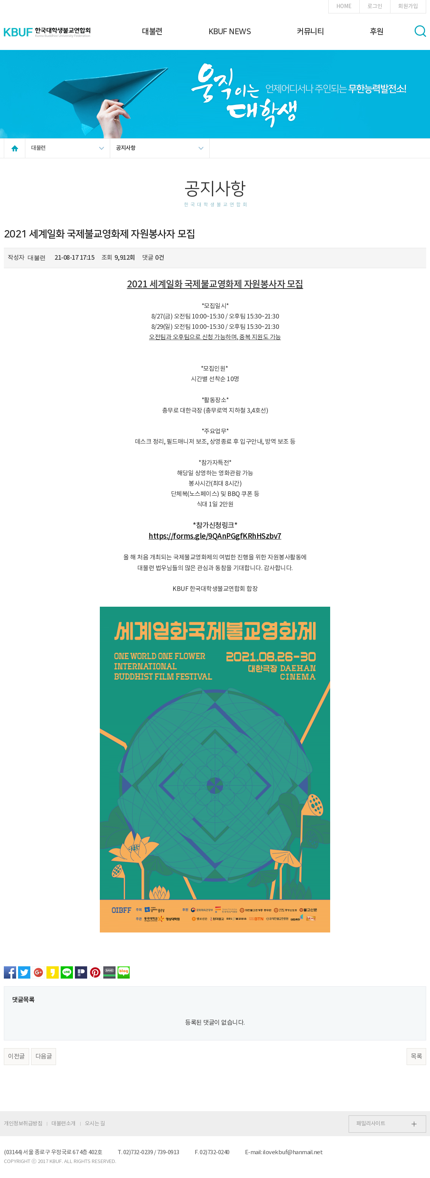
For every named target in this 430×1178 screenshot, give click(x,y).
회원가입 (408, 6)
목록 (416, 1056)
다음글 (43, 1056)
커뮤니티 (310, 31)
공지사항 (125, 148)
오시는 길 (95, 1124)
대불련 (152, 31)
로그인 (374, 6)
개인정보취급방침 (23, 1124)
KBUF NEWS (229, 31)
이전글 (16, 1056)
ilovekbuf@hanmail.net (293, 1152)
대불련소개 (63, 1124)
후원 (376, 31)
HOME (344, 6)
